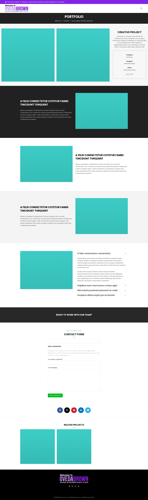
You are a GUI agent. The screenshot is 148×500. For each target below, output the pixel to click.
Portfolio (66, 21)
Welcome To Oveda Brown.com (70, 497)
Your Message (52, 367)
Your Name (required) (55, 359)
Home (59, 21)
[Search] (141, 8)
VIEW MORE (129, 74)
